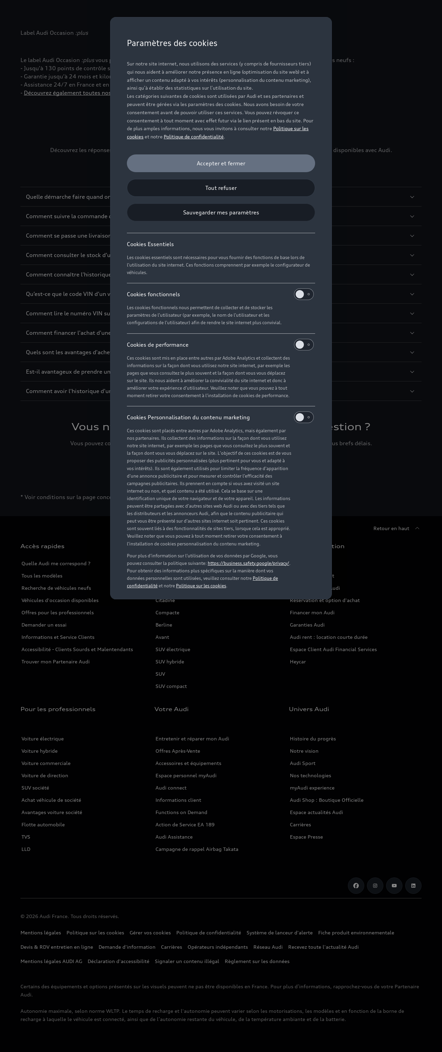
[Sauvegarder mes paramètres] (221, 212)
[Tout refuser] (221, 188)
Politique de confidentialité (194, 136)
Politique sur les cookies (201, 585)
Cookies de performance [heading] (220, 344)
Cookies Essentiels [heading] (150, 244)
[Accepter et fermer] (221, 163)
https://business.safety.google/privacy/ (248, 563)
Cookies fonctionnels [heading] (220, 294)
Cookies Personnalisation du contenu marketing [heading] (220, 417)
